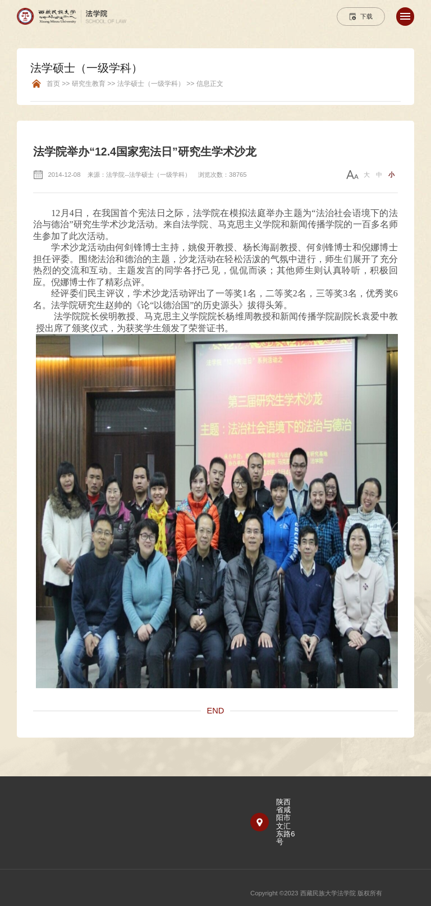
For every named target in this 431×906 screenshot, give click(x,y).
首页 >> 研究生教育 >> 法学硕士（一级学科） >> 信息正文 (135, 84)
